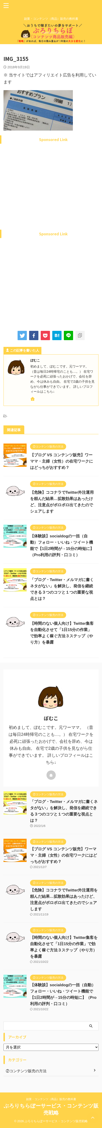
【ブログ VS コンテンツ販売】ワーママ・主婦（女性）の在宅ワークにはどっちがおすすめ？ (61, 461)
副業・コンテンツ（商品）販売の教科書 (51, 1099)
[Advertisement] (51, 192)
